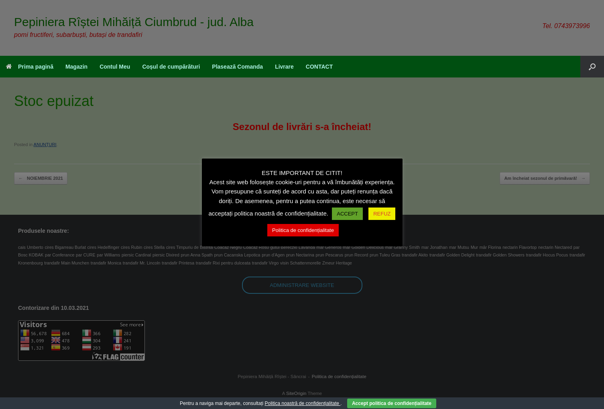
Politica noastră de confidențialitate (302, 403)
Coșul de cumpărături (171, 66)
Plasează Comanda (237, 66)
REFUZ (381, 214)
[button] (592, 66)
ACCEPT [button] (347, 214)
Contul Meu (115, 66)
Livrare (284, 66)
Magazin (76, 66)
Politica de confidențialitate (303, 230)
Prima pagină (29, 66)
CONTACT (319, 66)
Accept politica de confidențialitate (391, 403)
